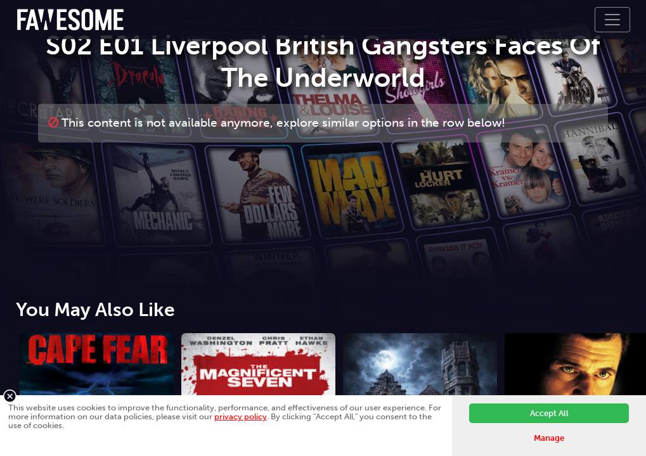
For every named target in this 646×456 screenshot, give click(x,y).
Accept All (549, 413)
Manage (549, 438)
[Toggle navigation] (612, 19)
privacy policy (240, 416)
